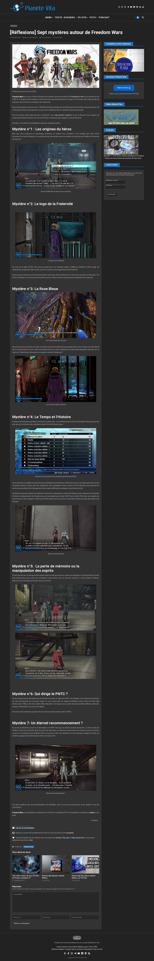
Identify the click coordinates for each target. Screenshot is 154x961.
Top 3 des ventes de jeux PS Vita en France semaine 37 (25, 877)
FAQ (95, 947)
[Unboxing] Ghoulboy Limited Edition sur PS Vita (83, 877)
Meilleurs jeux (83, 947)
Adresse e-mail (112, 180)
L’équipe (68, 949)
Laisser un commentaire (24, 828)
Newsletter (88, 949)
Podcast (104, 17)
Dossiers (70, 17)
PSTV (93, 17)
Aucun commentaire (30, 37)
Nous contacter (77, 949)
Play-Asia (65, 838)
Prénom (109, 185)
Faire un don (97, 949)
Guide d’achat (62, 947)
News (49, 17)
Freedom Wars (28, 847)
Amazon (59, 838)
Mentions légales (58, 949)
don (31, 840)
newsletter (70, 833)
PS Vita (83, 17)
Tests (58, 17)
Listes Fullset (72, 947)
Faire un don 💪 (124, 88)
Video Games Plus (77, 838)
